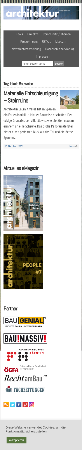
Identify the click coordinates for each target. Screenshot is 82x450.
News (19, 34)
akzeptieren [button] (16, 440)
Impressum (43, 56)
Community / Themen (57, 34)
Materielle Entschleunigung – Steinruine (30, 96)
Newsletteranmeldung (26, 49)
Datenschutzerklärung (59, 49)
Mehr (72, 146)
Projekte (32, 34)
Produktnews (29, 41)
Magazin (60, 41)
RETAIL (46, 41)
